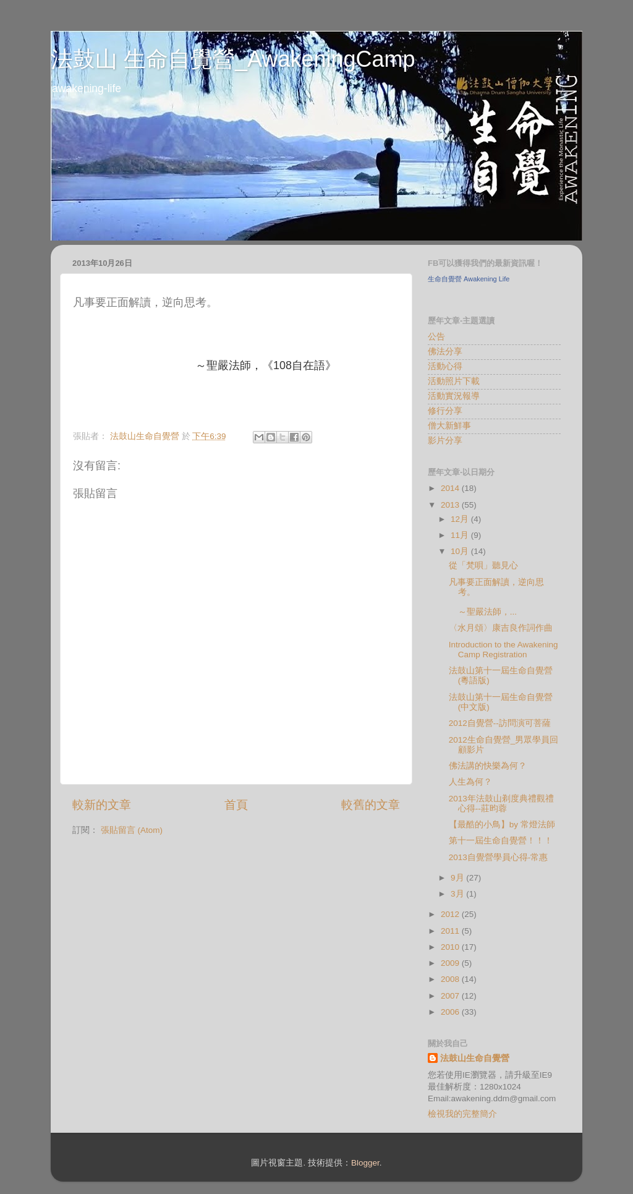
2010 (451, 947)
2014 (451, 488)
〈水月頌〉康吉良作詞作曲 (501, 628)
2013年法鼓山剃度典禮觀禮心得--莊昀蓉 (501, 803)
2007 (451, 995)
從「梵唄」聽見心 (483, 565)
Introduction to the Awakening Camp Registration (503, 649)
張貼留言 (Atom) (132, 830)
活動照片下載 (454, 381)
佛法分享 (445, 351)
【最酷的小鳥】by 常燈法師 (502, 824)
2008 (451, 979)
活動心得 (445, 366)
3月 (458, 893)
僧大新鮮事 (449, 425)
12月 (461, 519)
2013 (451, 505)
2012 (451, 914)
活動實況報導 (454, 396)
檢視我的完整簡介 (462, 1114)
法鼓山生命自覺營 (474, 1058)
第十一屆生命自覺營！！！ (501, 840)
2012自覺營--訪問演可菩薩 (500, 723)
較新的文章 (101, 804)
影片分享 (445, 440)
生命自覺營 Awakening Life (468, 279)
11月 (461, 535)
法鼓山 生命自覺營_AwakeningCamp (233, 59)
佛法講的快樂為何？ (488, 765)
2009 (451, 963)
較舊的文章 (370, 804)
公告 (436, 336)
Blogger (365, 1162)
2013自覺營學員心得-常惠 (498, 857)
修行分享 (445, 411)
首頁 (236, 804)
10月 (461, 551)
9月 (458, 877)
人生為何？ (470, 782)
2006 (451, 1012)
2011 (451, 931)
